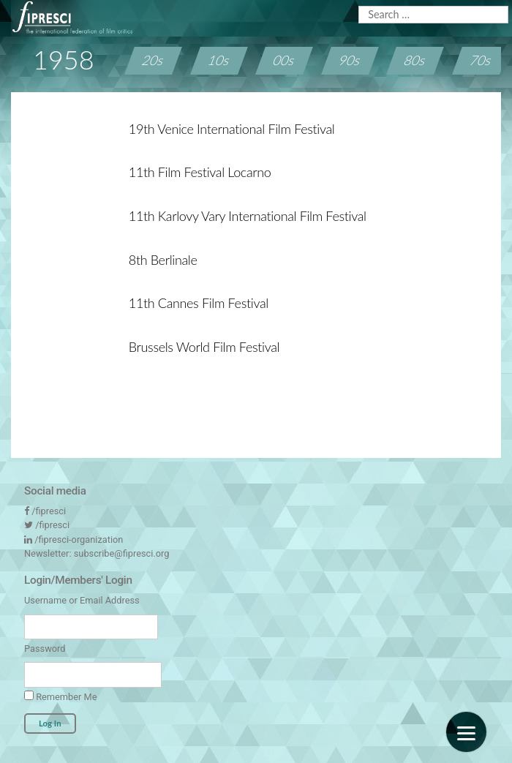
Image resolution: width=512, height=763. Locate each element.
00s (284, 60)
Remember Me (60, 696)
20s (153, 60)
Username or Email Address (82, 600)
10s (219, 60)
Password (44, 648)
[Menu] (466, 732)
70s (480, 60)
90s (350, 60)
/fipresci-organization (78, 539)
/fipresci (48, 510)
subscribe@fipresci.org (122, 553)
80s (415, 60)
